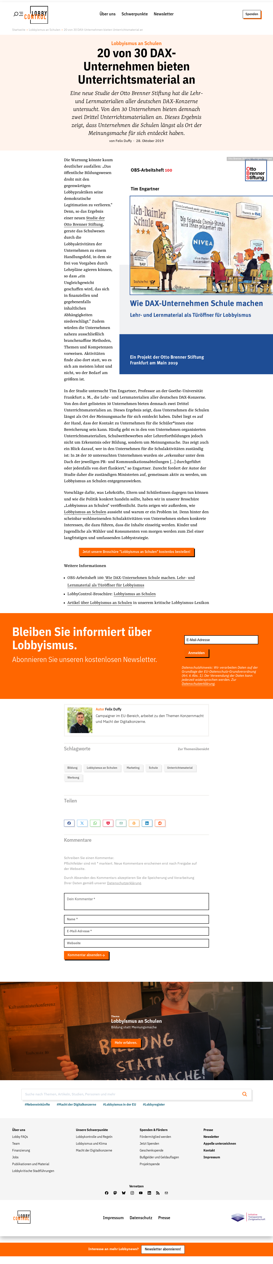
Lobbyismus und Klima (91, 1151)
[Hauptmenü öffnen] (18, 15)
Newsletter (164, 14)
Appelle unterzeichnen (219, 1151)
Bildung (72, 775)
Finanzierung (21, 1158)
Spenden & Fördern (154, 1137)
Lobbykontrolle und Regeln (94, 1144)
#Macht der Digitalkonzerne (76, 1112)
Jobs (15, 1165)
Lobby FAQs (20, 1144)
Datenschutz (141, 1225)
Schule (153, 775)
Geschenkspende (151, 1158)
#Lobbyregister (154, 1112)
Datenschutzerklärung (198, 691)
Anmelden (196, 660)
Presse (208, 1137)
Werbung (73, 785)
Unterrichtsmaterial (180, 775)
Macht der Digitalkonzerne (94, 1158)
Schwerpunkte (135, 14)
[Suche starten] (246, 1102)
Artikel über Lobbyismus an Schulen (99, 603)
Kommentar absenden (86, 962)
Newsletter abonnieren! (163, 1257)
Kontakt (209, 1158)
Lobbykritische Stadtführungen (33, 1178)
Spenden (251, 14)
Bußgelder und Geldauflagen (159, 1165)
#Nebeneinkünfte (37, 1112)
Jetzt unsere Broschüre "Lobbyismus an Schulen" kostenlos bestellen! (136, 553)
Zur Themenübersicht (193, 756)
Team (16, 1151)
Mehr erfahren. (126, 1050)
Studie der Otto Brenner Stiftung (84, 222)
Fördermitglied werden (155, 1144)
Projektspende (150, 1171)
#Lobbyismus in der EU (119, 1112)
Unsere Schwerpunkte (92, 1137)
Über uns (108, 14)
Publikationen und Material (30, 1171)
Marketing (133, 775)
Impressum (211, 1165)
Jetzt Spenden (149, 1151)
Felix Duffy (124, 142)
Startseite (18, 30)
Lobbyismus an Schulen (44, 30)
